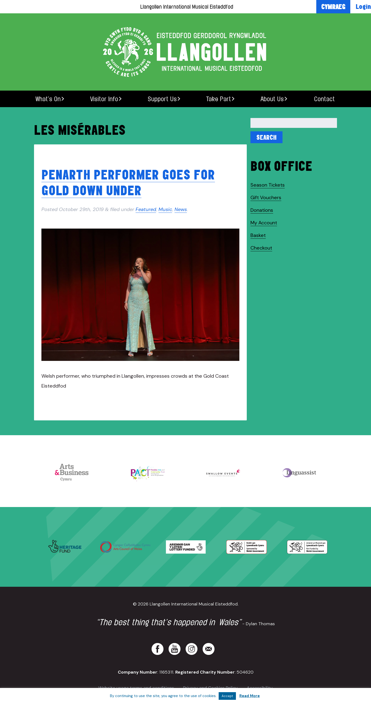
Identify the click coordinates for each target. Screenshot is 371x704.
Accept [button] (227, 696)
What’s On (48, 98)
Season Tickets (267, 185)
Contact (324, 98)
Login (363, 6)
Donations (261, 210)
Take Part (218, 98)
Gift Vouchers (265, 197)
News (181, 209)
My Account (263, 222)
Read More (249, 695)
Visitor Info (104, 98)
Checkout (261, 248)
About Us (272, 98)
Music (165, 209)
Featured (146, 209)
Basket (258, 235)
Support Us (162, 98)
